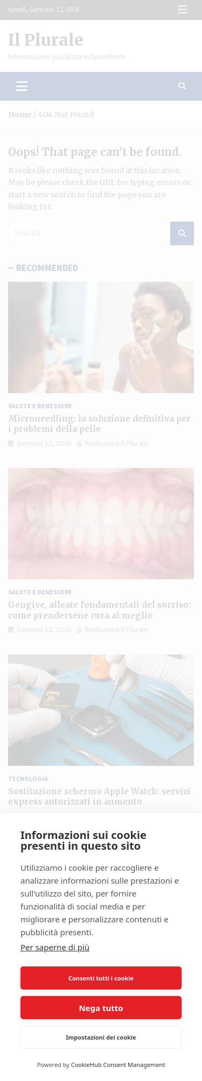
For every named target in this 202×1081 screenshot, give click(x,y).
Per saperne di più (54, 947)
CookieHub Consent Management (118, 1065)
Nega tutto (101, 1007)
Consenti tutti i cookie (101, 978)
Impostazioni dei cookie (101, 1037)
